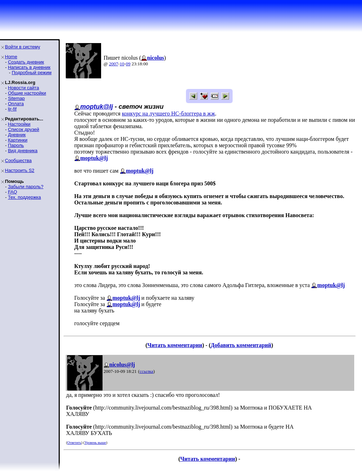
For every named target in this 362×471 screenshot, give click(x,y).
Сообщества (18, 160)
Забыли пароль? (25, 186)
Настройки (19, 124)
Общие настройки (27, 93)
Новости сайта (23, 87)
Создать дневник (26, 62)
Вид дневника (22, 150)
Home (11, 56)
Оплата (16, 103)
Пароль (16, 145)
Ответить (74, 443)
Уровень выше (95, 443)
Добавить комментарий (241, 345)
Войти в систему (22, 46)
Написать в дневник (29, 67)
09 (128, 63)
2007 (113, 63)
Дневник (16, 134)
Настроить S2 (19, 170)
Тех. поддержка (24, 197)
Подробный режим (31, 72)
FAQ (12, 192)
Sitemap (16, 98)
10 (122, 63)
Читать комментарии (174, 345)
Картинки (17, 140)
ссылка (146, 371)
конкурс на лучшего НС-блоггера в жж (168, 114)
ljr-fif (12, 109)
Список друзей (23, 129)
